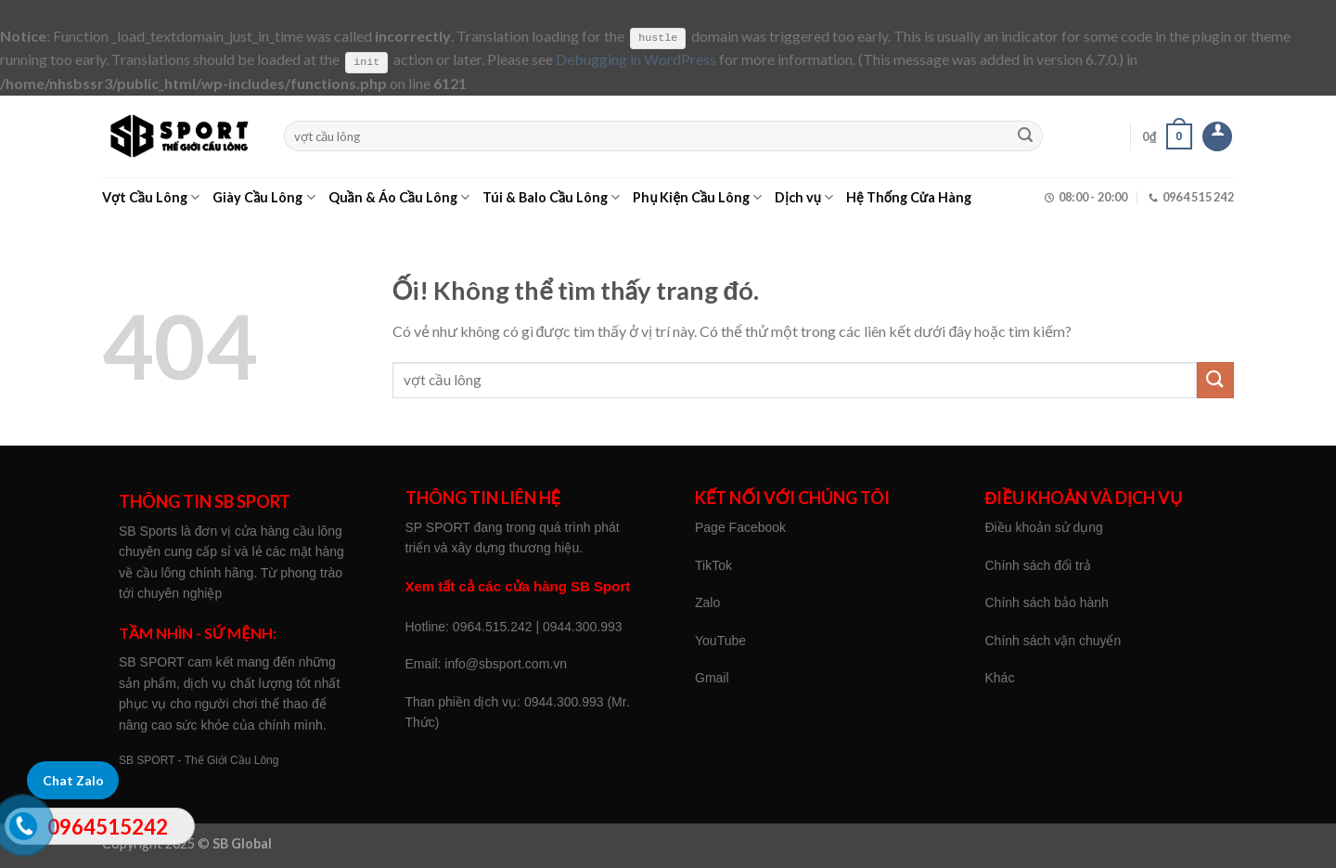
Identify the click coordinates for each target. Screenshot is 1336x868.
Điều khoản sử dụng (1044, 527)
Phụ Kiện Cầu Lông (697, 197)
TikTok (713, 564)
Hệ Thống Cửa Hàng (908, 197)
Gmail (712, 677)
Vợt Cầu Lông (150, 197)
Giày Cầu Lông (263, 197)
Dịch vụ (804, 197)
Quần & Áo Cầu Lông (399, 197)
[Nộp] (1026, 136)
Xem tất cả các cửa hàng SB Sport (518, 586)
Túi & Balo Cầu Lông (551, 197)
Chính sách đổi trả (1038, 564)
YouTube (720, 640)
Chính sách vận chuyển (1053, 640)
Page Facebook (740, 527)
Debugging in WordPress (636, 59)
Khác (1000, 677)
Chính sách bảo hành (1047, 602)
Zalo (707, 602)
